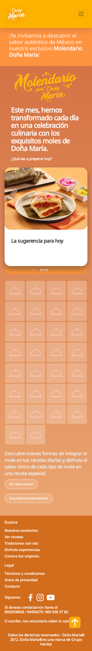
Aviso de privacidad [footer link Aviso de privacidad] (21, 580)
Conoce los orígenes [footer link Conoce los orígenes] (22, 556)
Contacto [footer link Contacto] (12, 586)
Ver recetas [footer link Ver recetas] (14, 537)
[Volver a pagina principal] (17, 14)
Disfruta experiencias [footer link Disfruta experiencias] (22, 550)
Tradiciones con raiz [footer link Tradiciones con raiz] (21, 543)
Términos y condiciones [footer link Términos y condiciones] (25, 574)
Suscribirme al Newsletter (28, 498)
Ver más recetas (21, 484)
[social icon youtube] (51, 597)
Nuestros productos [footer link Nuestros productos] (21, 531)
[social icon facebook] (30, 597)
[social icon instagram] (40, 597)
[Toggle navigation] (81, 14)
